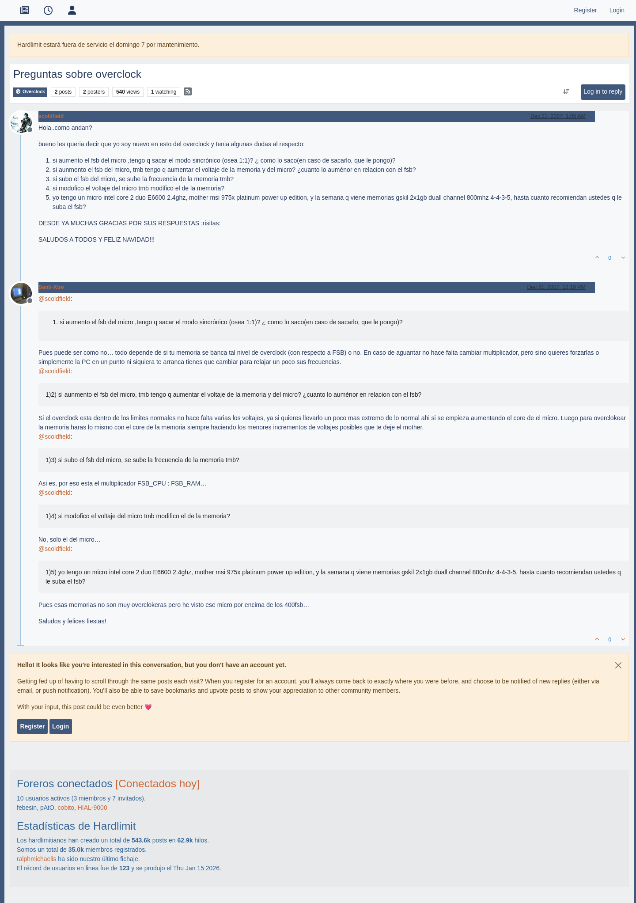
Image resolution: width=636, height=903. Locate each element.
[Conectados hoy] (157, 783)
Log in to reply (602, 91)
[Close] (618, 665)
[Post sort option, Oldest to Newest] (566, 92)
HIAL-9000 (92, 807)
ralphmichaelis (36, 858)
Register (32, 726)
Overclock (30, 92)
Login (60, 726)
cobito (66, 807)
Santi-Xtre (51, 287)
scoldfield (51, 116)
